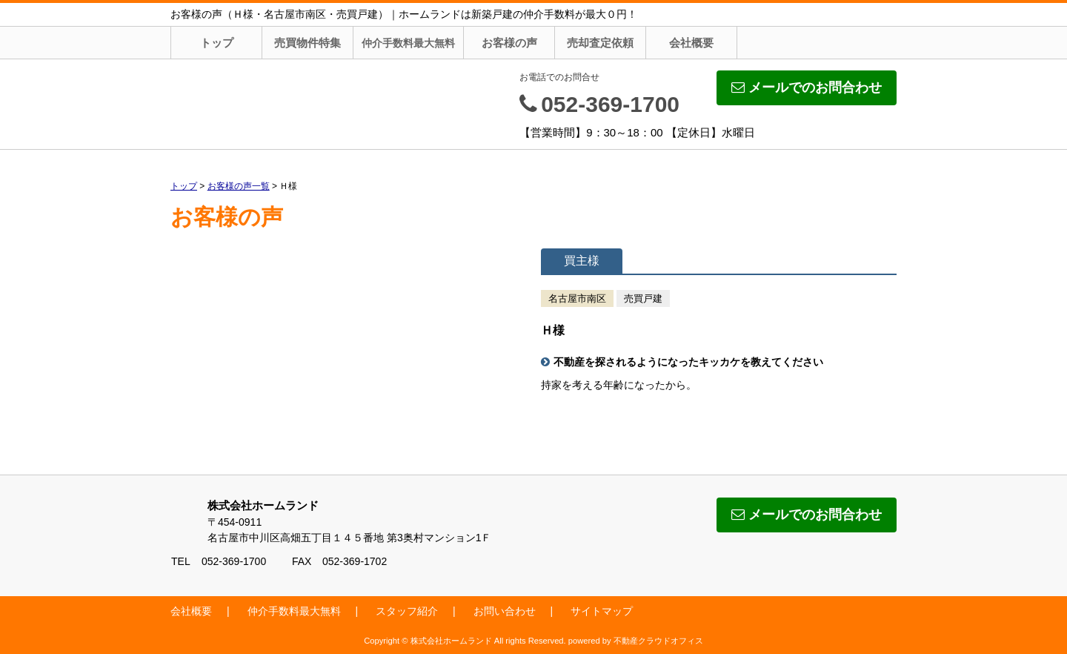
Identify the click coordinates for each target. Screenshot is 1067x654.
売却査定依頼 (600, 42)
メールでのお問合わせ (806, 87)
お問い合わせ (504, 611)
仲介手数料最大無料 (408, 43)
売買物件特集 (307, 42)
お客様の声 (509, 42)
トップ (216, 42)
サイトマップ (602, 611)
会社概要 (691, 42)
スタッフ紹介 (407, 611)
